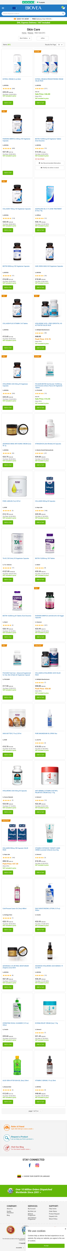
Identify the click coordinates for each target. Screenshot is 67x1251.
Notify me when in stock (50, 168)
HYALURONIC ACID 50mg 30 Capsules (15, 791)
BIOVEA (6, 85)
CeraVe (39, 915)
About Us (10, 1208)
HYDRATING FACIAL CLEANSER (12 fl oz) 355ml (16, 1024)
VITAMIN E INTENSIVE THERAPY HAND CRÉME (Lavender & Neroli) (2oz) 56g (47, 849)
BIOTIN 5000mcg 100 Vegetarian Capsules (16, 266)
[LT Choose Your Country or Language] (14, 8)
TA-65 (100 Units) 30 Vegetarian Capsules (16, 558)
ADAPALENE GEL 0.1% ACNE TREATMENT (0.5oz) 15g (48, 209)
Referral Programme (31, 1214)
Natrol (38, 564)
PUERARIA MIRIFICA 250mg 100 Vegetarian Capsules (16, 139)
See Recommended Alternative (50, 163)
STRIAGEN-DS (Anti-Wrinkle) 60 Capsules (48, 444)
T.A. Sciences (8, 564)
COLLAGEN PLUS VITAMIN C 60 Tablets (15, 323)
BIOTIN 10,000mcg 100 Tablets (45, 558)
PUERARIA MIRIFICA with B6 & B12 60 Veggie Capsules (49, 616)
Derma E (39, 797)
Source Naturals (8, 797)
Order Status (53, 1211)
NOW (5, 507)
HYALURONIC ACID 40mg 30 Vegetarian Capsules (15, 385)
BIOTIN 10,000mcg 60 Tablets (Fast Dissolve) (17, 616)
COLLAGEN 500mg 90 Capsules (45, 501)
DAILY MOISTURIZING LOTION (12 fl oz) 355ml (47, 909)
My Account (31, 1208)
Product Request (54, 1214)
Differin (39, 215)
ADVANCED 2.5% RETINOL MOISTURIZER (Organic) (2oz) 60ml (16, 967)
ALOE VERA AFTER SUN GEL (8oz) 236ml (16, 1080)
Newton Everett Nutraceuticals (45, 450)
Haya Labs (39, 507)
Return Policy (53, 1219)
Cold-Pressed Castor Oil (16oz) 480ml (14, 908)
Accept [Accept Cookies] (46, 1246)
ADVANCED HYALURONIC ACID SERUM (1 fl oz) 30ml (49, 967)
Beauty (31, 33)
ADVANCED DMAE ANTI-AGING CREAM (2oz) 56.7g (17, 444)
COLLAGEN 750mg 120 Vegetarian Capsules (17, 209)
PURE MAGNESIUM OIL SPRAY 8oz (46, 733)
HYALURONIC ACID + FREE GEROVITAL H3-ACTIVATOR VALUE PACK (48, 324)
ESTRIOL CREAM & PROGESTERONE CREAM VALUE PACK (49, 80)
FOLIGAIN (39, 390)
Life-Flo (39, 740)
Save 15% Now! (21, 19)
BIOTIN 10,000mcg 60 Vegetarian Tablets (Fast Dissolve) (48, 139)
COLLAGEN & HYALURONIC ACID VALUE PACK (48, 674)
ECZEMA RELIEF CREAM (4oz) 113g (46, 1023)
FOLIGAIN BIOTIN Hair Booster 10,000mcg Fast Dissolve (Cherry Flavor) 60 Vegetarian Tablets (48, 385)
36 (60, 44)
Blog (8, 1215)
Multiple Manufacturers (43, 330)
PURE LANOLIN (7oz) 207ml (11, 501)
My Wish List (32, 1211)
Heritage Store (8, 915)
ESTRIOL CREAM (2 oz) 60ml (12, 79)
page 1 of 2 (33, 1111)
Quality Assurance (10, 1212)
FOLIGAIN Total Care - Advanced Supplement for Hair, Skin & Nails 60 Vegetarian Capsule (17, 674)
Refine (43, 38)
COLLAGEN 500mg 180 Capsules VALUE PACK (15, 849)
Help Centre (52, 1208)
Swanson (39, 622)
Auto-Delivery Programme (32, 1218)
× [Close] (65, 1229)
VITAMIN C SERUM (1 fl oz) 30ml (45, 1080)
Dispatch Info (53, 1216)
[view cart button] (63, 8)
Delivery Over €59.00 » (42, 19)
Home (24, 33)
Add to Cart (8, 103)
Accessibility (19, 1247)
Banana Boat (7, 1087)
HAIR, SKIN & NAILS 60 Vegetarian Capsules (49, 266)
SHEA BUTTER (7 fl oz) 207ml (12, 733)
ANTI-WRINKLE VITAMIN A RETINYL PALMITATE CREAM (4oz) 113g (46, 791)
